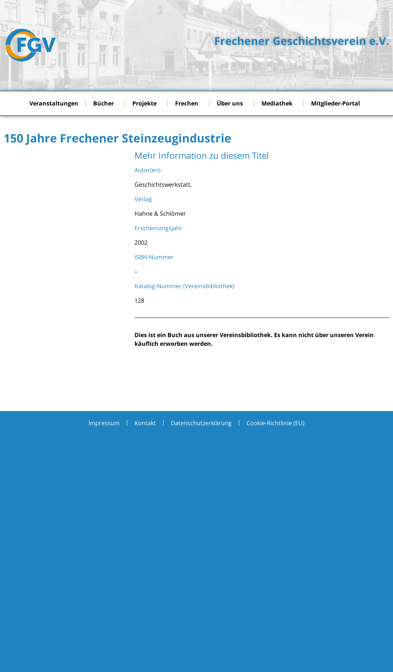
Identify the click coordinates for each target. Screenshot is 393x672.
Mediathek (278, 103)
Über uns (232, 103)
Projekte (146, 103)
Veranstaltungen (53, 103)
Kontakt (145, 423)
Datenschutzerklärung (201, 423)
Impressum (104, 423)
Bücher (105, 103)
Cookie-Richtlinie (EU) (276, 423)
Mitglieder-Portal (337, 103)
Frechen (188, 103)
